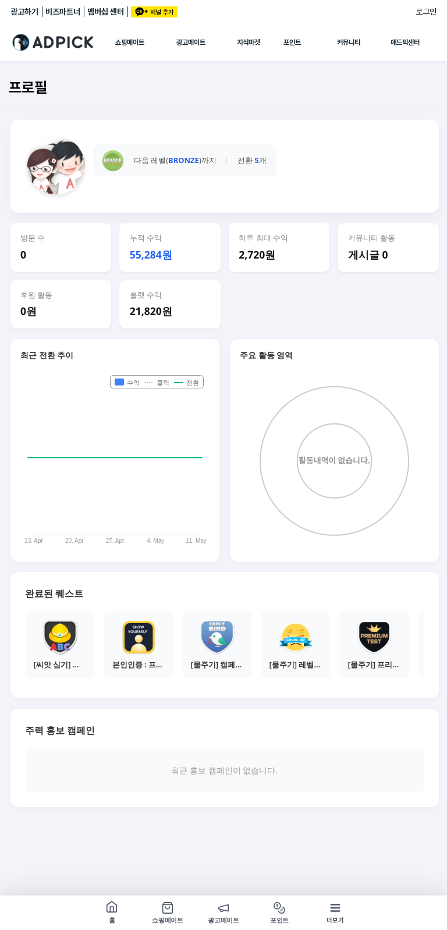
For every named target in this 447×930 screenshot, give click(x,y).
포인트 (292, 42)
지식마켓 (248, 42)
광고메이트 (190, 42)
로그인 (426, 12)
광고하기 (24, 11)
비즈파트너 (62, 11)
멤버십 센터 (105, 11)
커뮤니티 (348, 42)
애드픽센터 (405, 42)
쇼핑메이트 (129, 42)
